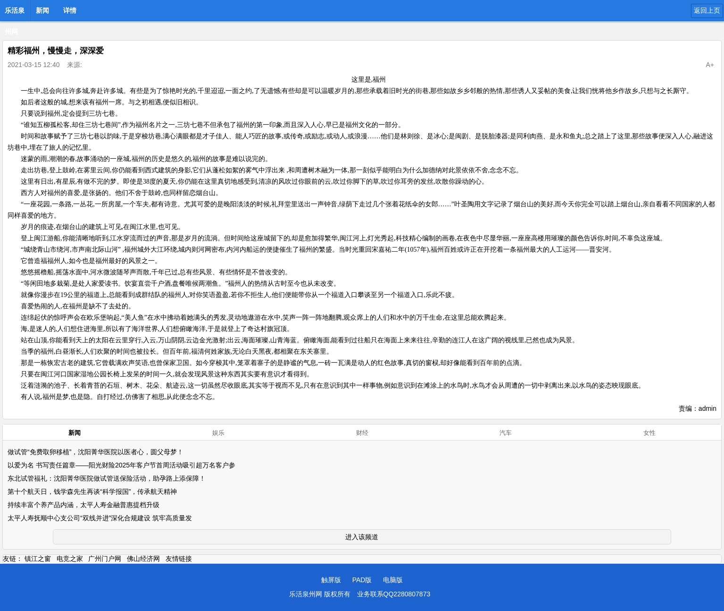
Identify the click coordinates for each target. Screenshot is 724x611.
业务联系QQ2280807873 (394, 594)
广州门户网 (104, 558)
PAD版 (362, 580)
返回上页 (707, 10)
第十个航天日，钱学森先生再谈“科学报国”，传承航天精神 (92, 491)
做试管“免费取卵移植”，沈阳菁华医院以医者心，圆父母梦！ (95, 452)
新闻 (42, 10)
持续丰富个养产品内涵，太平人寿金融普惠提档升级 (83, 505)
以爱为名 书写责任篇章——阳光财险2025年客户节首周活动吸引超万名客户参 (121, 465)
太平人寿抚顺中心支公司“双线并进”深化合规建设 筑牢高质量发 (100, 518)
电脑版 (393, 580)
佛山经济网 (143, 558)
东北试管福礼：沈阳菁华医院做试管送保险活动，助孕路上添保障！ (107, 478)
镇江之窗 (38, 558)
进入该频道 (361, 537)
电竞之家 (70, 558)
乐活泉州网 (15, 13)
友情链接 (179, 558)
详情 (69, 10)
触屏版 (331, 580)
